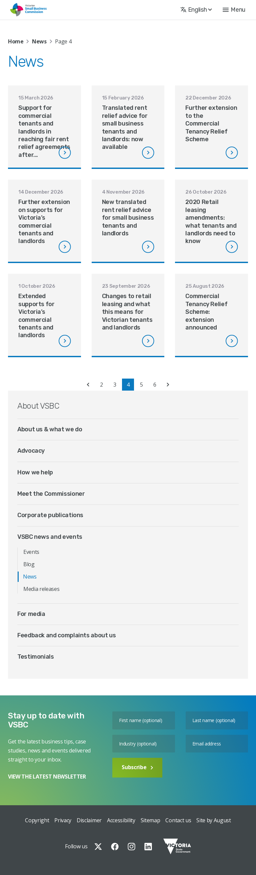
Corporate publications (50, 515)
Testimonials (35, 656)
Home (16, 41)
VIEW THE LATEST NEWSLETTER (47, 776)
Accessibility (121, 820)
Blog (29, 564)
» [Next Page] (168, 385)
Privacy (62, 820)
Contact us (178, 820)
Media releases (41, 589)
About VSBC (38, 406)
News (39, 41)
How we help (35, 472)
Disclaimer (89, 820)
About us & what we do (49, 429)
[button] (234, 9)
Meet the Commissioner (51, 493)
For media (31, 614)
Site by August (213, 820)
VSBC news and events (49, 536)
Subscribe (137, 767)
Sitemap (150, 820)
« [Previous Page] (88, 385)
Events (31, 552)
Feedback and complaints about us (66, 635)
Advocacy (31, 450)
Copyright (37, 820)
